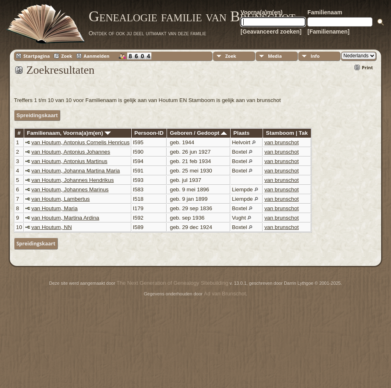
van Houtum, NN (52, 227)
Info (315, 56)
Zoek (66, 56)
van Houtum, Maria (55, 208)
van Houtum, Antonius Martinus (69, 161)
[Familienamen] (328, 31)
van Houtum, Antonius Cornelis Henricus (81, 142)
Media (275, 56)
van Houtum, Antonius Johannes (71, 152)
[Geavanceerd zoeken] (271, 31)
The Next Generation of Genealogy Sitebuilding (172, 283)
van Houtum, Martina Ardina (65, 218)
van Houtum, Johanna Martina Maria (76, 171)
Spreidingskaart (37, 115)
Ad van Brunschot (225, 293)
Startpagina (36, 56)
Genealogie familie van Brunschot (192, 16)
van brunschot (281, 142)
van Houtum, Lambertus (61, 199)
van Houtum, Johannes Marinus (70, 189)
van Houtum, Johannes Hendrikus (73, 180)
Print (367, 67)
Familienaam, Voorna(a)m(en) (69, 133)
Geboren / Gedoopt (198, 133)
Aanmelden (97, 56)
